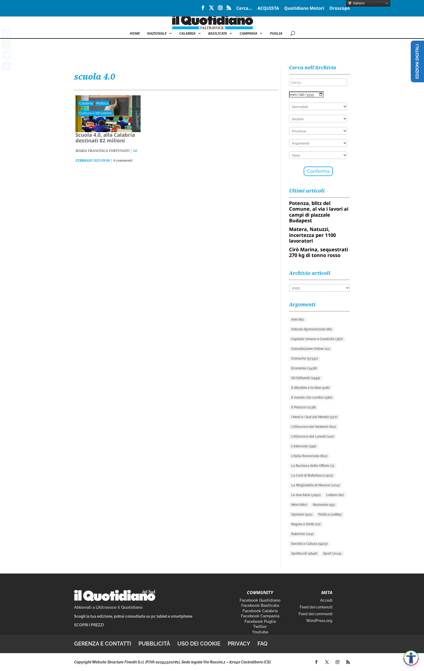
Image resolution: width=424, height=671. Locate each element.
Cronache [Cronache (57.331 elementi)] (304, 358)
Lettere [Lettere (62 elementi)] (335, 495)
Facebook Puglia (260, 621)
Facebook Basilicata (260, 605)
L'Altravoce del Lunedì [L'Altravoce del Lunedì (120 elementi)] (312, 436)
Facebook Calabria (260, 610)
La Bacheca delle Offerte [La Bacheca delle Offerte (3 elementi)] (312, 466)
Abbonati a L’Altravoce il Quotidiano (108, 607)
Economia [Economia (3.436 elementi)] (304, 368)
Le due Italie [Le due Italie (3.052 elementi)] (306, 495)
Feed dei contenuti (316, 607)
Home (135, 33)
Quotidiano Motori (304, 8)
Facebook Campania (260, 616)
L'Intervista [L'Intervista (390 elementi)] (303, 446)
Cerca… (244, 8)
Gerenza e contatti (102, 643)
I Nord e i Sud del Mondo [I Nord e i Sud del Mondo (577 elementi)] (314, 417)
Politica (102, 103)
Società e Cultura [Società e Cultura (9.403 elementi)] (309, 544)
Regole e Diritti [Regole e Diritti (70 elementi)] (306, 524)
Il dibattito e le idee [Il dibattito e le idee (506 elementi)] (310, 388)
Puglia (276, 33)
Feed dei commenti (315, 614)
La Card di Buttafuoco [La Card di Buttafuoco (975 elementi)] (312, 475)
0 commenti (122, 160)
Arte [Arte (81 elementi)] (297, 319)
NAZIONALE (157, 33)
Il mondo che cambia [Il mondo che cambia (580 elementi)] (311, 397)
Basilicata (217, 33)
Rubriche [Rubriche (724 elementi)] (302, 534)
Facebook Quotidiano (260, 600)
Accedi (326, 600)
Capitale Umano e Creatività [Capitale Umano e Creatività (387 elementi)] (317, 339)
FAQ (262, 643)
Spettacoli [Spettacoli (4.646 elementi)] (304, 553)
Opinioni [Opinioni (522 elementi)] (302, 514)
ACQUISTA (268, 8)
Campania (248, 33)
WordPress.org (319, 620)
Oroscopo (339, 8)
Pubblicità (154, 643)
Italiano (356, 3)
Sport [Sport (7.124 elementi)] (332, 553)
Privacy (239, 643)
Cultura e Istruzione (95, 113)
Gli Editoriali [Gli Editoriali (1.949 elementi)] (305, 378)
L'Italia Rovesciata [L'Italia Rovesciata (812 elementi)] (309, 456)
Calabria (187, 33)
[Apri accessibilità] (411, 658)
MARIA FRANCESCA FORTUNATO (102, 150)
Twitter (260, 626)
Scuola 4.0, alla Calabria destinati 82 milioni (105, 137)
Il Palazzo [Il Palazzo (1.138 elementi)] (303, 407)
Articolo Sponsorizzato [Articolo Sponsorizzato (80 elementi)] (311, 329)
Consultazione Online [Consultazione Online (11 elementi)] (310, 349)
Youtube (260, 632)
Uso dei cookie (198, 643)
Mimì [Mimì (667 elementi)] (299, 505)
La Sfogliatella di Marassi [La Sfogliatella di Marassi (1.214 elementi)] (315, 485)
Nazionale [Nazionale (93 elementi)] (324, 505)
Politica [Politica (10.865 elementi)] (330, 514)
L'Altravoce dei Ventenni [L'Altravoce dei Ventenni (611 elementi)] (313, 427)
